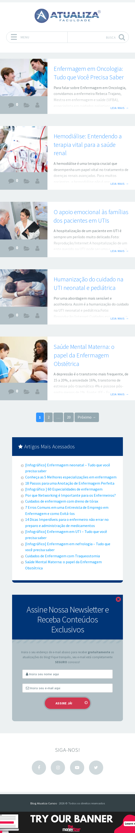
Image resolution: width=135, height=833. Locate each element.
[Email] (67, 688)
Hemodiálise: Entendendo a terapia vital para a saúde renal (88, 144)
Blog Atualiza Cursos (43, 803)
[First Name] (67, 674)
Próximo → (87, 417)
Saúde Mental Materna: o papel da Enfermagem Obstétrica (84, 355)
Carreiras (27, 106)
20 (69, 417)
